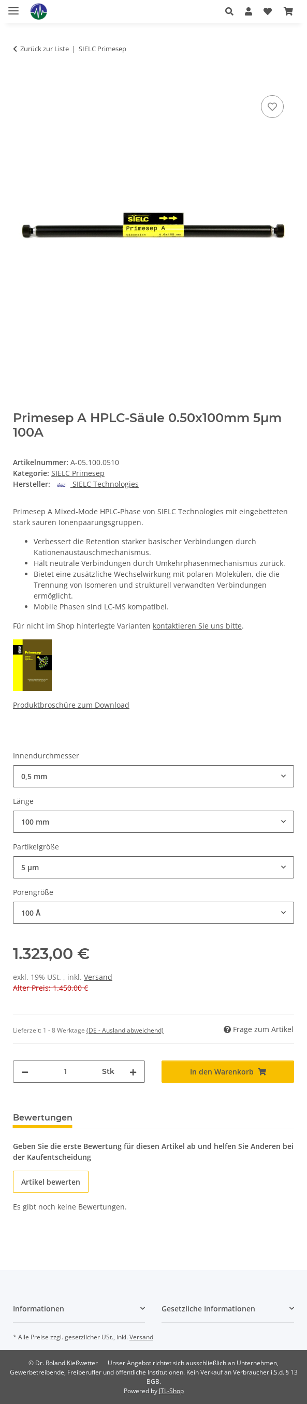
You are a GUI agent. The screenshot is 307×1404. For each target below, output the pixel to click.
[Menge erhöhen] (133, 1071)
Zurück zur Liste (44, 48)
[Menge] (65, 1071)
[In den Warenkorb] (21, 81)
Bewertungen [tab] (42, 1118)
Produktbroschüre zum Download (71, 705)
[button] (229, 11)
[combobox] (153, 776)
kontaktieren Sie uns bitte (197, 626)
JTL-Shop (171, 1390)
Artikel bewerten (50, 1182)
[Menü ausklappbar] (13, 6)
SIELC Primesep (78, 473)
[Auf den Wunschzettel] (272, 106)
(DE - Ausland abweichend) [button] (125, 1030)
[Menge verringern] (24, 1071)
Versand (98, 977)
